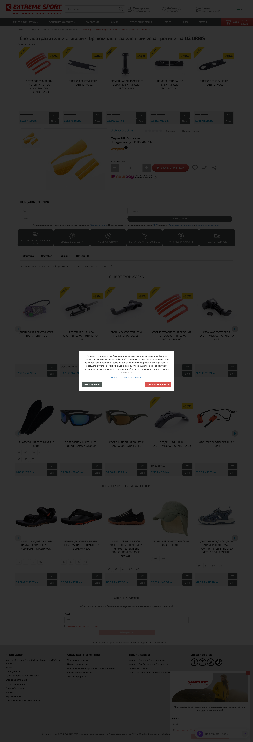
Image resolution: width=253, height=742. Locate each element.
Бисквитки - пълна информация (126, 376)
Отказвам (92, 384)
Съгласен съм (158, 384)
